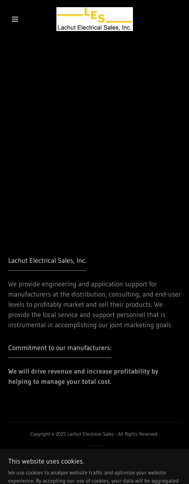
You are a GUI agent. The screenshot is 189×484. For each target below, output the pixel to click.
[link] (94, 19)
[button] (17, 19)
